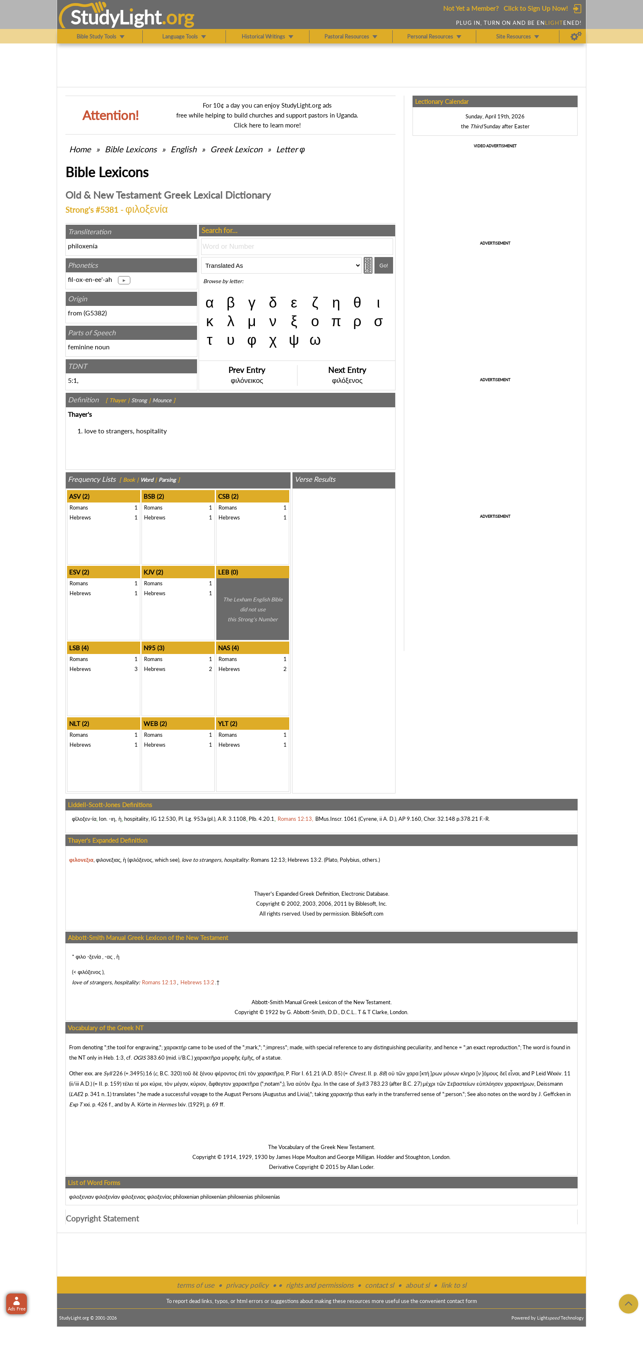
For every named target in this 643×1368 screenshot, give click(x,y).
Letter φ (290, 149)
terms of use (195, 1285)
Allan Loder (360, 1167)
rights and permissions (319, 1285)
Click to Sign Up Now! (536, 8)
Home (80, 149)
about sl (417, 1285)
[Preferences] (576, 36)
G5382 (95, 313)
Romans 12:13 (268, 859)
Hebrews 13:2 (305, 859)
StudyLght (116, 17)
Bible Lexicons (131, 149)
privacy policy (247, 1285)
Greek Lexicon (236, 149)
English (183, 149)
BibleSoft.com (367, 913)
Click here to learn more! (267, 125)
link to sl (453, 1285)
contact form (462, 1301)
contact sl (379, 1285)
